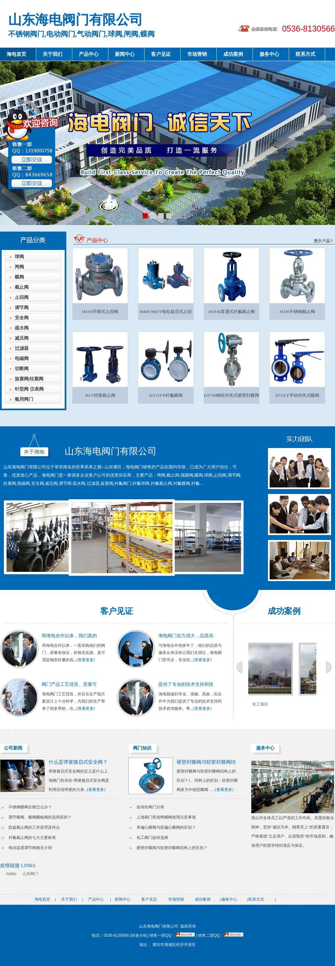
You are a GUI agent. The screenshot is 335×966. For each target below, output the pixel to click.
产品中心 (89, 54)
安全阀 (22, 317)
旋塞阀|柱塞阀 (29, 378)
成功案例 (233, 54)
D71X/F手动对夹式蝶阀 (297, 395)
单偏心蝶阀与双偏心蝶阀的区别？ (166, 827)
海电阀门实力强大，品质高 (185, 635)
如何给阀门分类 (150, 807)
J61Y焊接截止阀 (100, 395)
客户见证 (161, 54)
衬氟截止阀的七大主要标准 (32, 837)
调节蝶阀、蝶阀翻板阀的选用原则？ (40, 817)
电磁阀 (22, 358)
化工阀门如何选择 (152, 837)
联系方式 (305, 54)
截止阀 (22, 287)
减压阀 (22, 338)
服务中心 (269, 54)
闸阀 (19, 266)
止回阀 (22, 297)
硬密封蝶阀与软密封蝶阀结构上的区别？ (172, 847)
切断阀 (22, 368)
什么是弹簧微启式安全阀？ (78, 762)
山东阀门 (30, 873)
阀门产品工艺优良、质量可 (69, 684)
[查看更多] (86, 660)
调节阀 (22, 307)
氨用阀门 (24, 399)
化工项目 (264, 704)
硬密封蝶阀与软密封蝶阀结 (206, 762)
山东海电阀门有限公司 (75, 19)
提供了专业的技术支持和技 (185, 684)
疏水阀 (22, 328)
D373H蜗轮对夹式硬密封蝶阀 (231, 395)
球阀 (19, 256)
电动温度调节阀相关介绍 (30, 847)
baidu (11, 873)
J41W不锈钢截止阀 (297, 311)
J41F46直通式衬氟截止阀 (231, 311)
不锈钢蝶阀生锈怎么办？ (30, 807)
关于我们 (52, 54)
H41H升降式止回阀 (100, 311)
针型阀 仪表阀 (29, 389)
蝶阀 (19, 277)
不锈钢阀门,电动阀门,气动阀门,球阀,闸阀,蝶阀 (81, 34)
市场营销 (197, 54)
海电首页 (16, 54)
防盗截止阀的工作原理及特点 (34, 827)
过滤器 (22, 348)
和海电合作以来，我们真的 (69, 635)
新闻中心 (125, 54)
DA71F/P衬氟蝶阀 (166, 395)
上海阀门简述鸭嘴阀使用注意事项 (166, 817)
